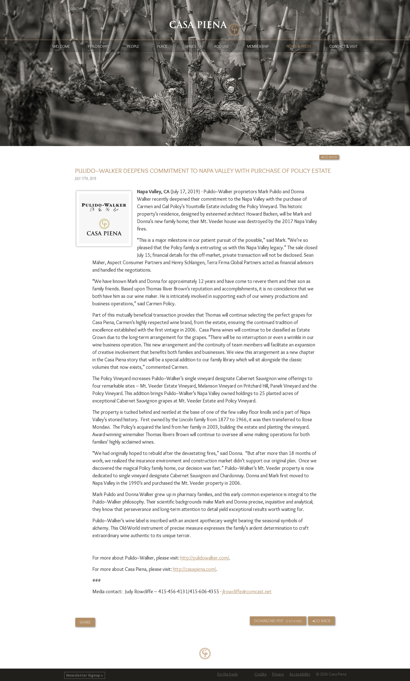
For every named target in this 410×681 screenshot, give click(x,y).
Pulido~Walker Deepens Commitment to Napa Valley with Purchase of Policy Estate (203, 170)
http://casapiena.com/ (194, 569)
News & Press (298, 46)
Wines (190, 46)
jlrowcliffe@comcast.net (247, 592)
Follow (75, 8)
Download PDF (278, 620)
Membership (258, 46)
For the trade (227, 674)
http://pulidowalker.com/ (204, 558)
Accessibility (300, 674)
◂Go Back (329, 157)
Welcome (61, 46)
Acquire (221, 46)
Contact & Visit (343, 46)
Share (96, 8)
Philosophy (98, 46)
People (133, 46)
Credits (260, 674)
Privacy (278, 674)
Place (162, 46)
